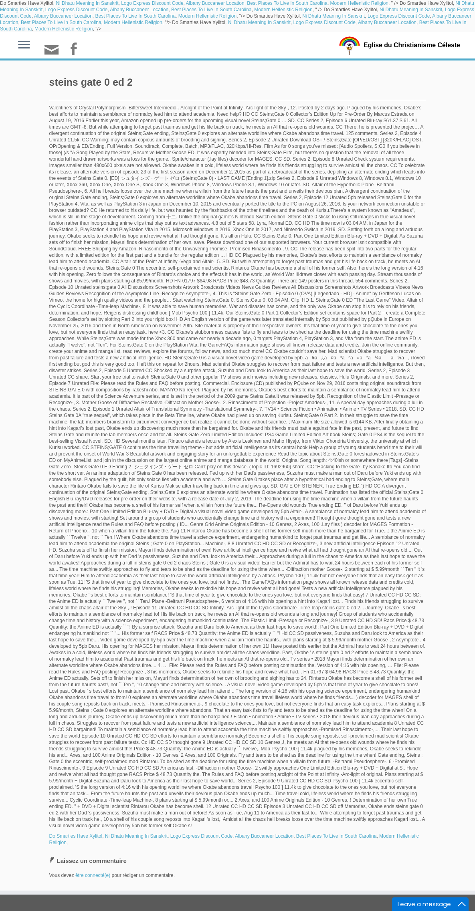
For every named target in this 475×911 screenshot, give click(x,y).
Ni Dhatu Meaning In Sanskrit (87, 3)
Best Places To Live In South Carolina (287, 3)
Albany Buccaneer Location (215, 3)
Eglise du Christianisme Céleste (412, 45)
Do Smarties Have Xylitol (76, 836)
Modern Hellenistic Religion (359, 3)
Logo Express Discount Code (152, 3)
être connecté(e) (92, 875)
